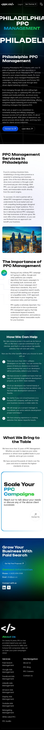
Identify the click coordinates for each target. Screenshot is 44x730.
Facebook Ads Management (8, 679)
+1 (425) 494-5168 (12, 573)
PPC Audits (6, 723)
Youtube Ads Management (8, 706)
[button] (41, 4)
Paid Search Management (8, 665)
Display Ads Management (8, 699)
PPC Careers (28, 673)
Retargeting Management (8, 713)
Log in (20, 4)
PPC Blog (27, 669)
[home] (7, 4)
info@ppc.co (9, 577)
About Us (27, 664)
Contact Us (28, 677)
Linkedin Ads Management (8, 686)
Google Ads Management (8, 672)
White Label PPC (8, 718)
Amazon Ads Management (8, 692)
